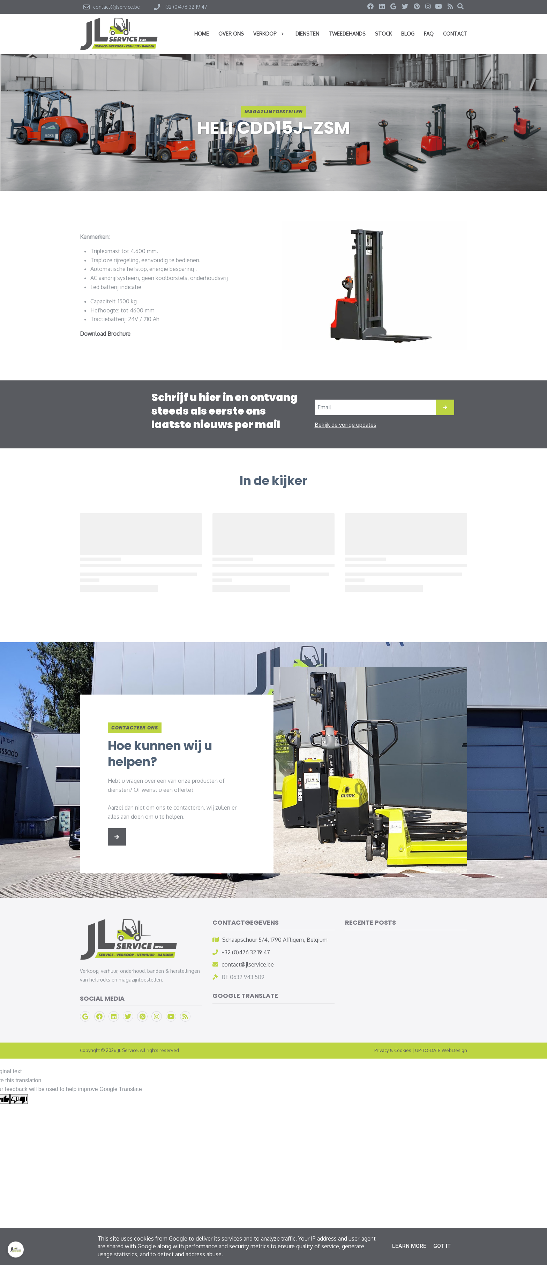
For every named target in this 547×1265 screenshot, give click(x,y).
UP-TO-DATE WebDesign (441, 1050)
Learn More (409, 1246)
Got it (442, 1246)
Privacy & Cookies (392, 1050)
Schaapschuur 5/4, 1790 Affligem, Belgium (275, 939)
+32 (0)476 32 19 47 (246, 952)
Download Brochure (105, 333)
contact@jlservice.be (248, 964)
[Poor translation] (19, 1099)
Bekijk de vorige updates (345, 424)
